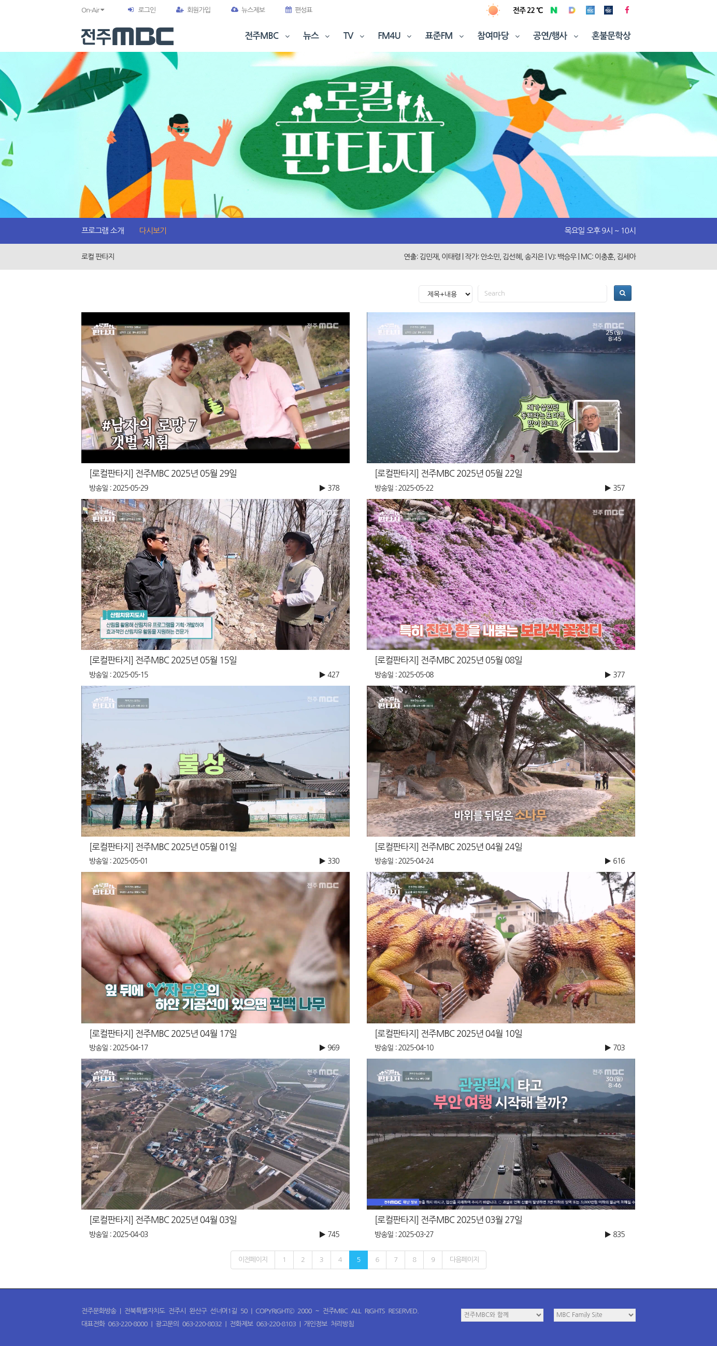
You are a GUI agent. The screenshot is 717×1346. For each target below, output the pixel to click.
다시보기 (152, 230)
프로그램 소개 (102, 230)
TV (354, 36)
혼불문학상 (611, 36)
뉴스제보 (248, 10)
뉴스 (317, 36)
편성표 (298, 10)
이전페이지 (252, 1259)
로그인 (146, 10)
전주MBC (268, 36)
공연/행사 (556, 36)
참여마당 (499, 36)
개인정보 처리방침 (329, 1324)
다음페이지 (464, 1259)
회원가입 (193, 10)
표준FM (445, 36)
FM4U (395, 36)
